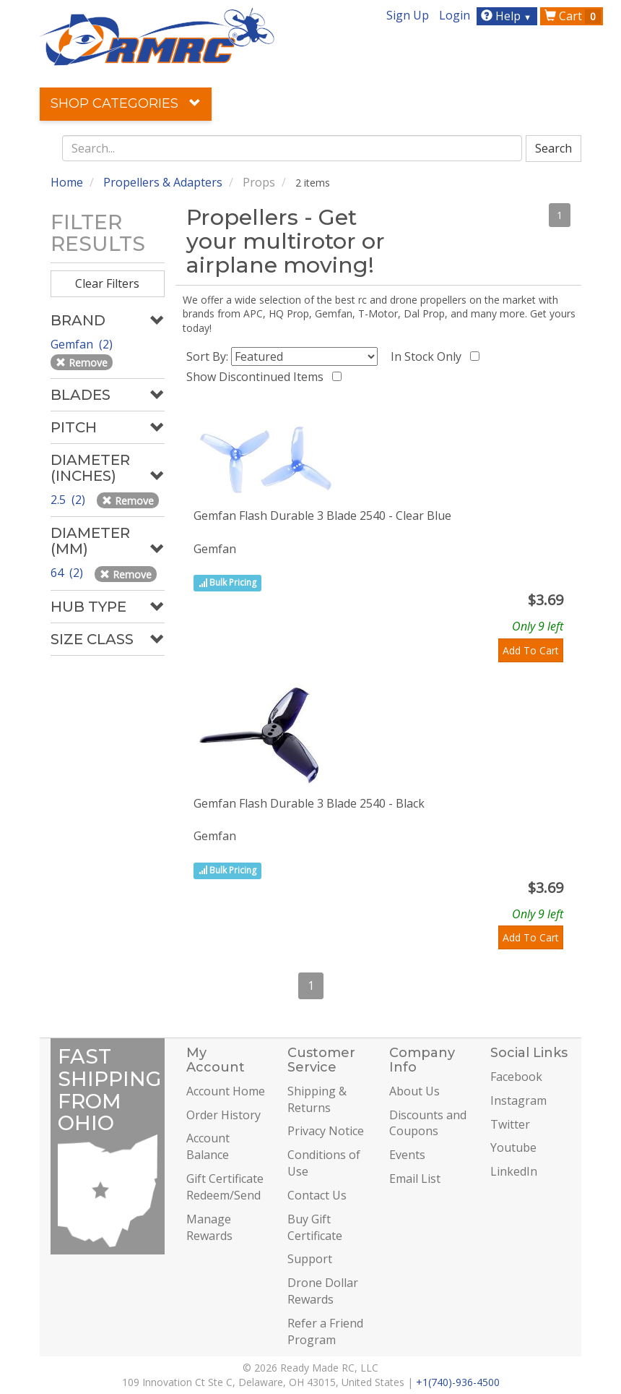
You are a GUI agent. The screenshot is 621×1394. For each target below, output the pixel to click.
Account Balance (208, 1146)
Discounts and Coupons (427, 1123)
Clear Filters (107, 283)
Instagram (518, 1100)
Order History (223, 1115)
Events (407, 1155)
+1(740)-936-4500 (458, 1382)
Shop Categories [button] (126, 103)
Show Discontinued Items (257, 377)
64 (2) (68, 573)
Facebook (516, 1077)
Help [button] (508, 16)
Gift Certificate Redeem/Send (225, 1187)
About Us (414, 1091)
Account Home (225, 1091)
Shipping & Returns (317, 1099)
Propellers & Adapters (162, 182)
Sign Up (407, 15)
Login (454, 15)
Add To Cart (531, 650)
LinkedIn (513, 1171)
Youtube (513, 1147)
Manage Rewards (209, 1227)
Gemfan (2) (83, 344)
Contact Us (317, 1195)
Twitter (510, 1124)
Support (309, 1259)
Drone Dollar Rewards (322, 1291)
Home (67, 182)
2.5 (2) (69, 500)
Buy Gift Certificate (314, 1227)
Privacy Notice (325, 1131)
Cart (572, 16)
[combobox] (292, 148)
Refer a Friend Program (325, 1331)
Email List (414, 1178)
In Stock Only (429, 356)
